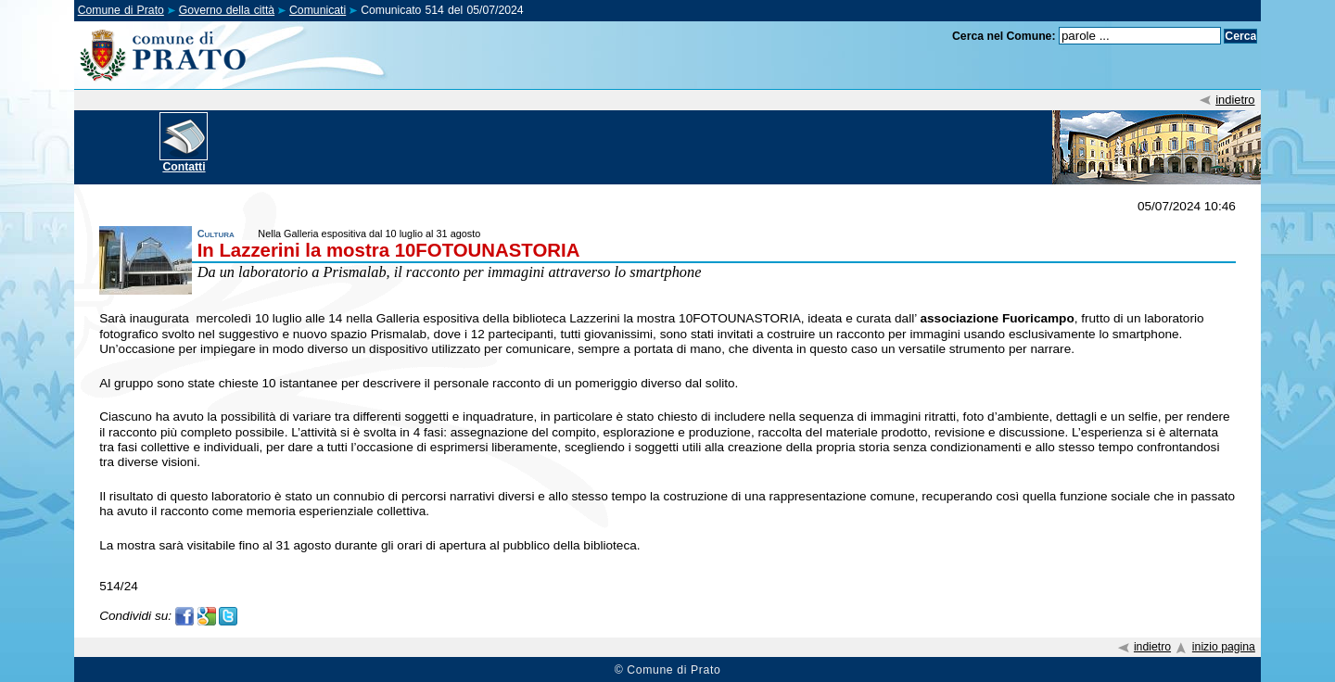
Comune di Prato (121, 10)
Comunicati (317, 10)
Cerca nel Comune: (1004, 36)
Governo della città (226, 10)
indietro (1234, 100)
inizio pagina (1223, 646)
